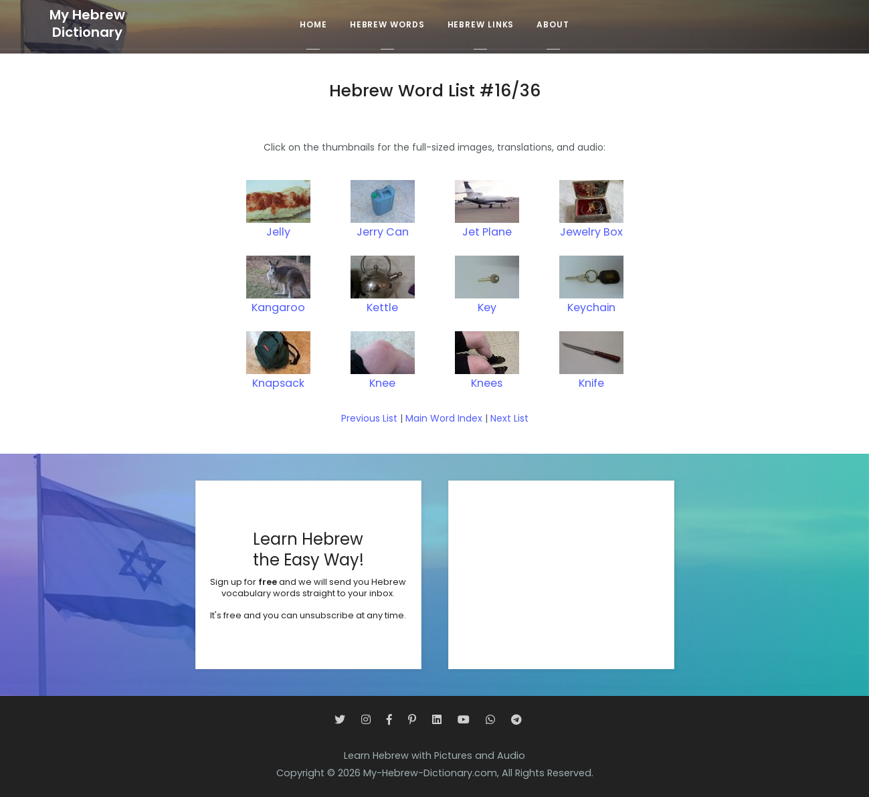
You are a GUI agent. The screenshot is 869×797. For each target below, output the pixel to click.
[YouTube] (464, 719)
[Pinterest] (412, 719)
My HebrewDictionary (87, 23)
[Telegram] (516, 719)
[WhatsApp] (490, 719)
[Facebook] (389, 719)
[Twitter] (339, 719)
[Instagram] (366, 719)
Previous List (369, 418)
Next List (509, 418)
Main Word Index (443, 418)
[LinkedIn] (437, 719)
